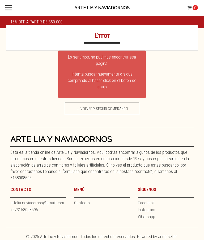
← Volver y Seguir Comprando (102, 109)
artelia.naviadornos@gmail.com (37, 202)
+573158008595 (24, 209)
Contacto (82, 202)
